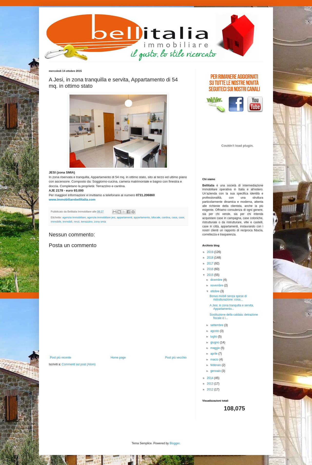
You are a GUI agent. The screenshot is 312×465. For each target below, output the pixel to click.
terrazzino (86, 221)
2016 (210, 269)
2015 (210, 275)
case (181, 217)
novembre (217, 285)
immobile (56, 221)
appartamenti (124, 217)
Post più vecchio (175, 357)
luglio (214, 336)
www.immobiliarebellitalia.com (72, 199)
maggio (215, 348)
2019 (210, 252)
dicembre (216, 279)
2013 (210, 383)
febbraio (216, 365)
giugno (215, 342)
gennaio (216, 371)
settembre (217, 325)
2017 (210, 263)
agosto (215, 331)
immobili (67, 221)
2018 (210, 257)
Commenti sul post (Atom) (79, 364)
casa (174, 217)
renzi (76, 221)
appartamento (142, 217)
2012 (210, 389)
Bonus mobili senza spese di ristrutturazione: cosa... (228, 297)
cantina (166, 217)
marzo (214, 359)
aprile (214, 353)
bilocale (155, 217)
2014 (210, 378)
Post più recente (60, 357)
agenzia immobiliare (74, 217)
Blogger (175, 443)
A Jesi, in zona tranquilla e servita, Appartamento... (232, 307)
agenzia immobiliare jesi (101, 217)
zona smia (100, 221)
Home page (118, 357)
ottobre (215, 291)
